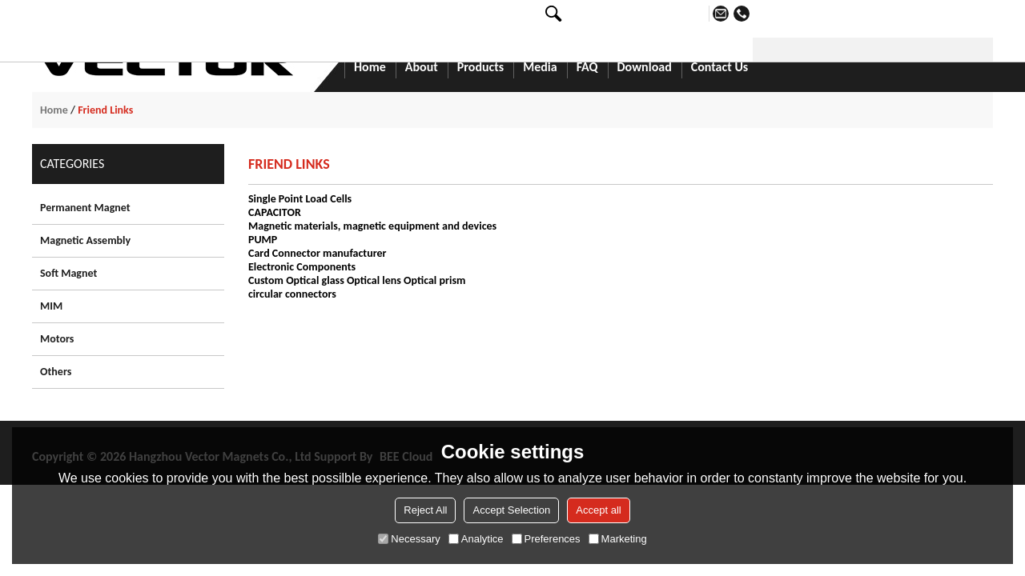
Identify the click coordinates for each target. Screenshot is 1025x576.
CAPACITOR (274, 212)
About (421, 68)
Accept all (598, 510)
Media (540, 68)
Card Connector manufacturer (317, 253)
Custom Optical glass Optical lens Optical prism (356, 280)
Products (480, 68)
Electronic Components (302, 267)
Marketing (618, 539)
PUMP (262, 239)
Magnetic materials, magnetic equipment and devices (372, 226)
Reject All (425, 510)
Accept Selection (511, 510)
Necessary (409, 539)
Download (644, 68)
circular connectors (292, 294)
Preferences (546, 539)
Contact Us (719, 68)
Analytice (476, 539)
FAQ (587, 68)
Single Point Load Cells (300, 199)
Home (370, 68)
